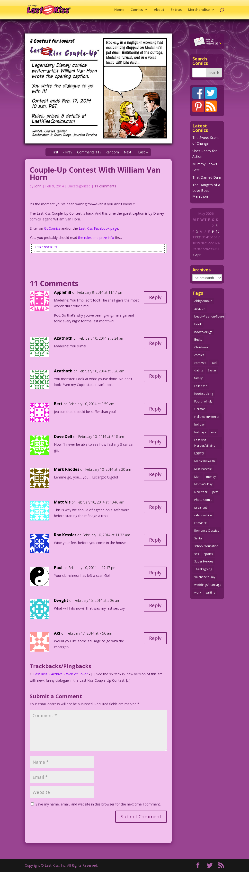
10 (218, 231)
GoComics (52, 228)
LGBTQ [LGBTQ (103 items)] (199, 453)
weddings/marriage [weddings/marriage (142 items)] (207, 585)
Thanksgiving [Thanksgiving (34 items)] (203, 569)
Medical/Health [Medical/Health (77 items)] (204, 461)
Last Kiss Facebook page (98, 228)
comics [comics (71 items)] (199, 355)
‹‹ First (53, 152)
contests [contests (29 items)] (200, 363)
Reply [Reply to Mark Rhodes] (155, 474)
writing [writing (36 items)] (210, 592)
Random (112, 152)
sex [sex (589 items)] (196, 554)
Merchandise (199, 10)
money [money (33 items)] (211, 477)
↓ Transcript (46, 247)
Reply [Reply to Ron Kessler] (155, 540)
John (37, 186)
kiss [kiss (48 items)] (213, 432)
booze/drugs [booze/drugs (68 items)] (203, 332)
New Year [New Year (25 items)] (200, 492)
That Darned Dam (206, 177)
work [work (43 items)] (197, 592)
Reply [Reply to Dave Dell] (155, 441)
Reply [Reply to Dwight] (155, 605)
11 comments (105, 186)
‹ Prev (67, 152)
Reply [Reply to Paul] (155, 572)
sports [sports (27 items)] (208, 554)
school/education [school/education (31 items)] (206, 546)
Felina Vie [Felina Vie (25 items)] (200, 386)
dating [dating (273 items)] (198, 370)
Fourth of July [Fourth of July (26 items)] (203, 401)
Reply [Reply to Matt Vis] (155, 507)
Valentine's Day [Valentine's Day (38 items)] (204, 577)
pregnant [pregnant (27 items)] (200, 507)
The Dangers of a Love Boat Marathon (206, 191)
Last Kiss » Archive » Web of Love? (60, 674)
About (159, 10)
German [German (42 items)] (199, 409)
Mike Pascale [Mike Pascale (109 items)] (203, 469)
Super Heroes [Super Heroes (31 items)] (203, 561)
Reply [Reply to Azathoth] (155, 343)
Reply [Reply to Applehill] (155, 297)
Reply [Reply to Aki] (155, 638)
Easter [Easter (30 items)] (212, 370)
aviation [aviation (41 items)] (199, 309)
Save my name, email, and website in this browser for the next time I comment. (98, 804)
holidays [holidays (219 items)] (200, 432)
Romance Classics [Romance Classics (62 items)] (206, 530)
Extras (176, 10)
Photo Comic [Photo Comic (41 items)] (203, 500)
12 (198, 237)
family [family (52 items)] (198, 378)
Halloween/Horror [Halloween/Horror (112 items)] (207, 417)
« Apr (197, 254)
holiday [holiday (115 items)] (199, 424)
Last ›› (143, 152)
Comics (137, 10)
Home (119, 10)
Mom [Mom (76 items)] (197, 477)
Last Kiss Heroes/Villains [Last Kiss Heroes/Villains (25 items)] (204, 443)
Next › (128, 152)
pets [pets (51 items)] (215, 492)
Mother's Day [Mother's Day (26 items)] (203, 484)
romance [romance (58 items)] (200, 523)
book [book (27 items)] (198, 324)
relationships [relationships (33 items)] (203, 515)
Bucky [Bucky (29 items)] (198, 339)
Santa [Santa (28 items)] (198, 538)
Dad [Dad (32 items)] (214, 363)
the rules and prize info (96, 237)
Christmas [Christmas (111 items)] (201, 347)
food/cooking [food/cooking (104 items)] (203, 394)
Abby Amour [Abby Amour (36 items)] (203, 301)
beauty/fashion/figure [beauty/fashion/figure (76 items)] (209, 316)
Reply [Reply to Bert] (155, 408)
